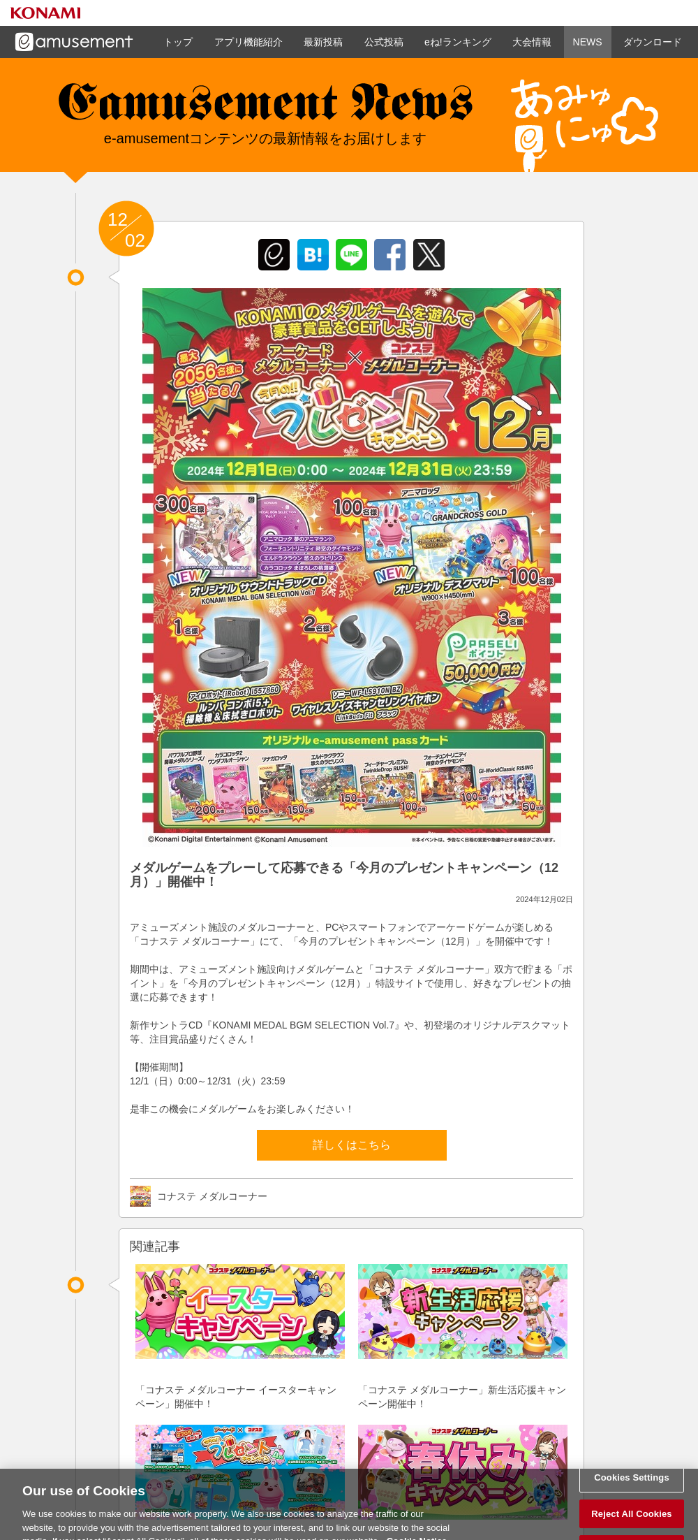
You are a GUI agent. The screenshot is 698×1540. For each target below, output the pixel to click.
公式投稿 (383, 42)
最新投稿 (323, 42)
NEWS (587, 42)
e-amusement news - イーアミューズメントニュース (265, 108)
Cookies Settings (631, 1483)
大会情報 (531, 42)
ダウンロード (652, 42)
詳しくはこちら (352, 1145)
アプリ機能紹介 (248, 42)
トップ (178, 42)
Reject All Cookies (631, 1518)
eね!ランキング (457, 42)
